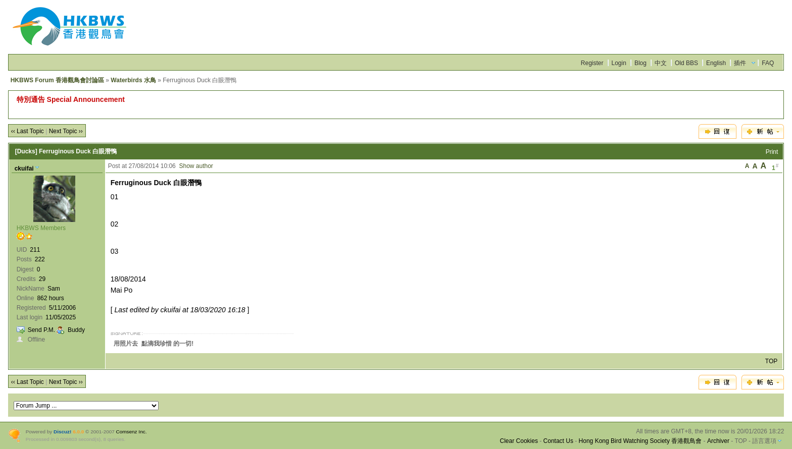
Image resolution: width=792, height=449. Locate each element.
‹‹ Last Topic (27, 131)
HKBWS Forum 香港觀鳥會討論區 (57, 80)
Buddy (76, 329)
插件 (740, 63)
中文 (661, 63)
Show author (196, 166)
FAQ (768, 63)
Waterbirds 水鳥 (133, 80)
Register (592, 63)
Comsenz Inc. (131, 431)
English (716, 63)
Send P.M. (41, 329)
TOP (771, 361)
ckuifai (24, 168)
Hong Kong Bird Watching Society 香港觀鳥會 (640, 440)
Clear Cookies (519, 440)
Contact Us (558, 440)
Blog (640, 63)
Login (619, 63)
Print (772, 151)
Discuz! (62, 431)
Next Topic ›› (66, 131)
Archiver (718, 440)
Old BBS (686, 63)
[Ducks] (26, 151)
